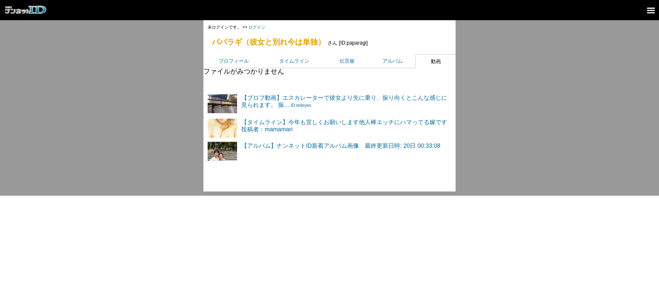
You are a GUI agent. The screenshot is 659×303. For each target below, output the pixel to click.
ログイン (256, 27)
